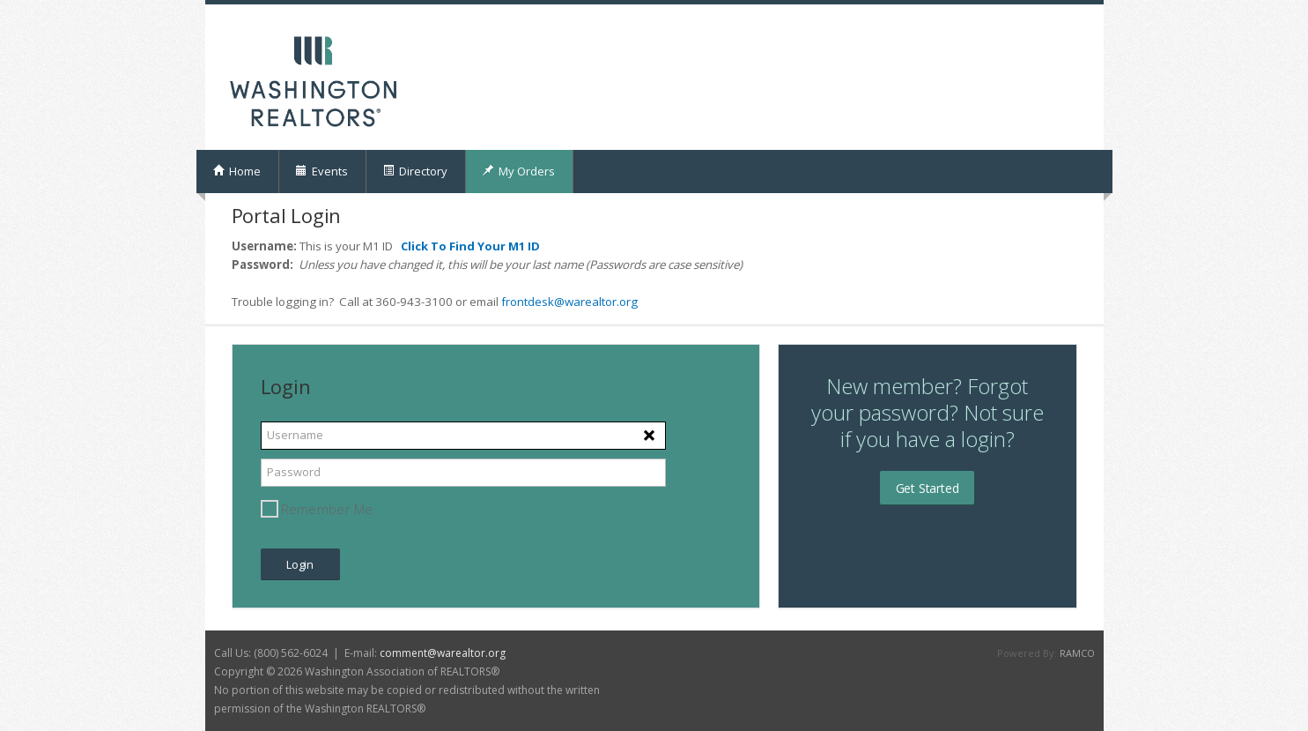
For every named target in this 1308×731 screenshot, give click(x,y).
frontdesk (527, 302)
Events (321, 171)
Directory (414, 171)
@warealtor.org (596, 302)
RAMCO (1077, 653)
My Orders (518, 171)
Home (236, 171)
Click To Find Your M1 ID (470, 246)
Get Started (927, 488)
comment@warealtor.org (443, 652)
